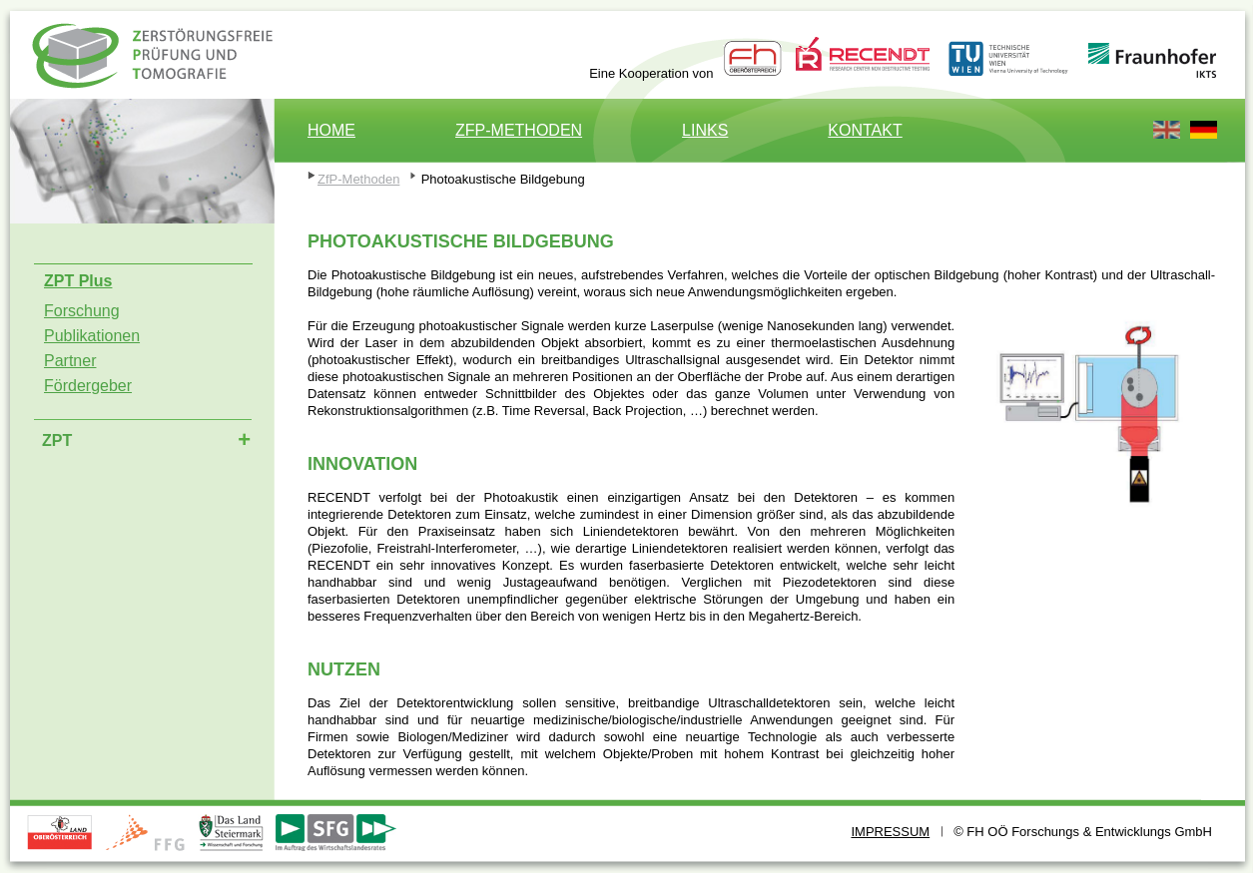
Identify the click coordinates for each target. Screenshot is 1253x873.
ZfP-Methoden (518, 130)
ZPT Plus (157, 70)
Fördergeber (88, 385)
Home (331, 130)
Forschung (82, 310)
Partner (70, 360)
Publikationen (92, 335)
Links (705, 130)
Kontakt (865, 130)
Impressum (890, 831)
